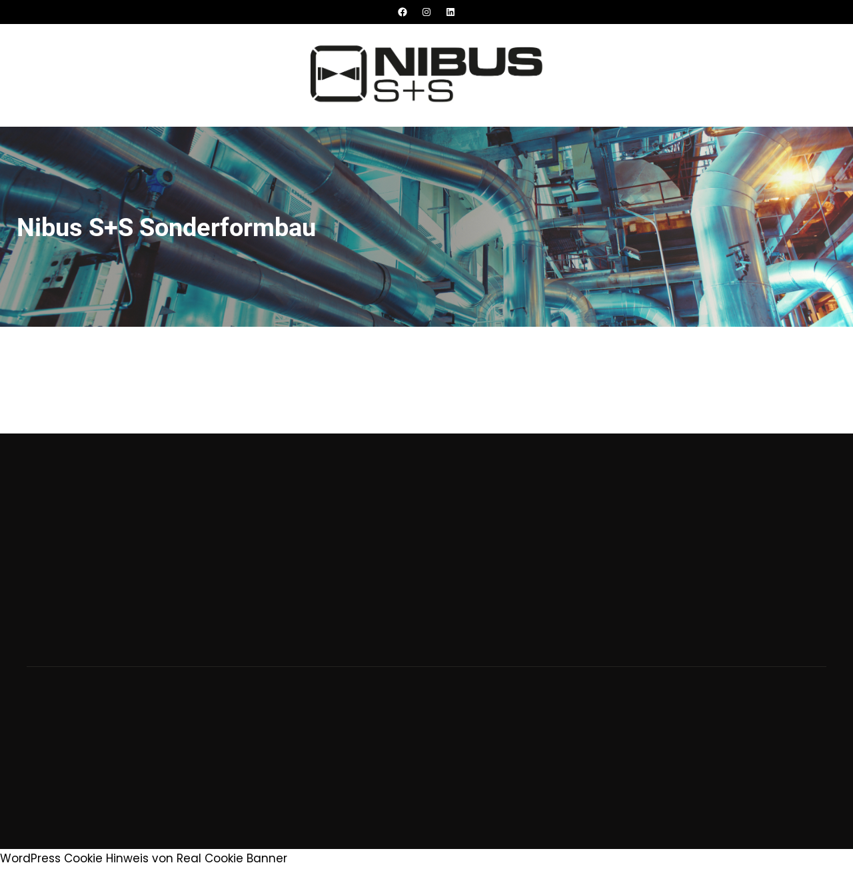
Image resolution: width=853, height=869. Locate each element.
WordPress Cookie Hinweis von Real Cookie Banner (143, 858)
